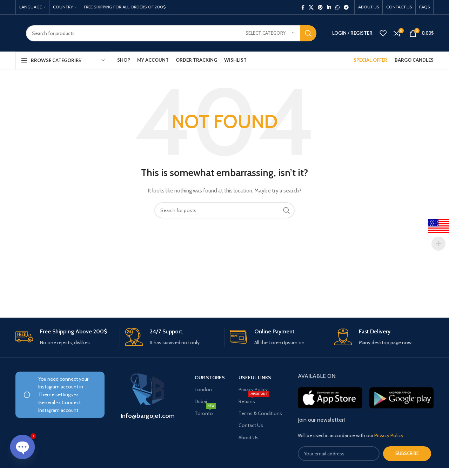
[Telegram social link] (346, 7)
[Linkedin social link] (329, 7)
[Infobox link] (64, 337)
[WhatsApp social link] (337, 7)
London (203, 389)
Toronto (205, 411)
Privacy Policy (253, 389)
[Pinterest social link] (320, 7)
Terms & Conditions (260, 413)
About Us (249, 437)
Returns (254, 400)
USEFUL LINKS (255, 377)
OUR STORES (210, 377)
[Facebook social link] (303, 7)
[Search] (171, 33)
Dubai (201, 401)
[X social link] (311, 7)
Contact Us (251, 425)
